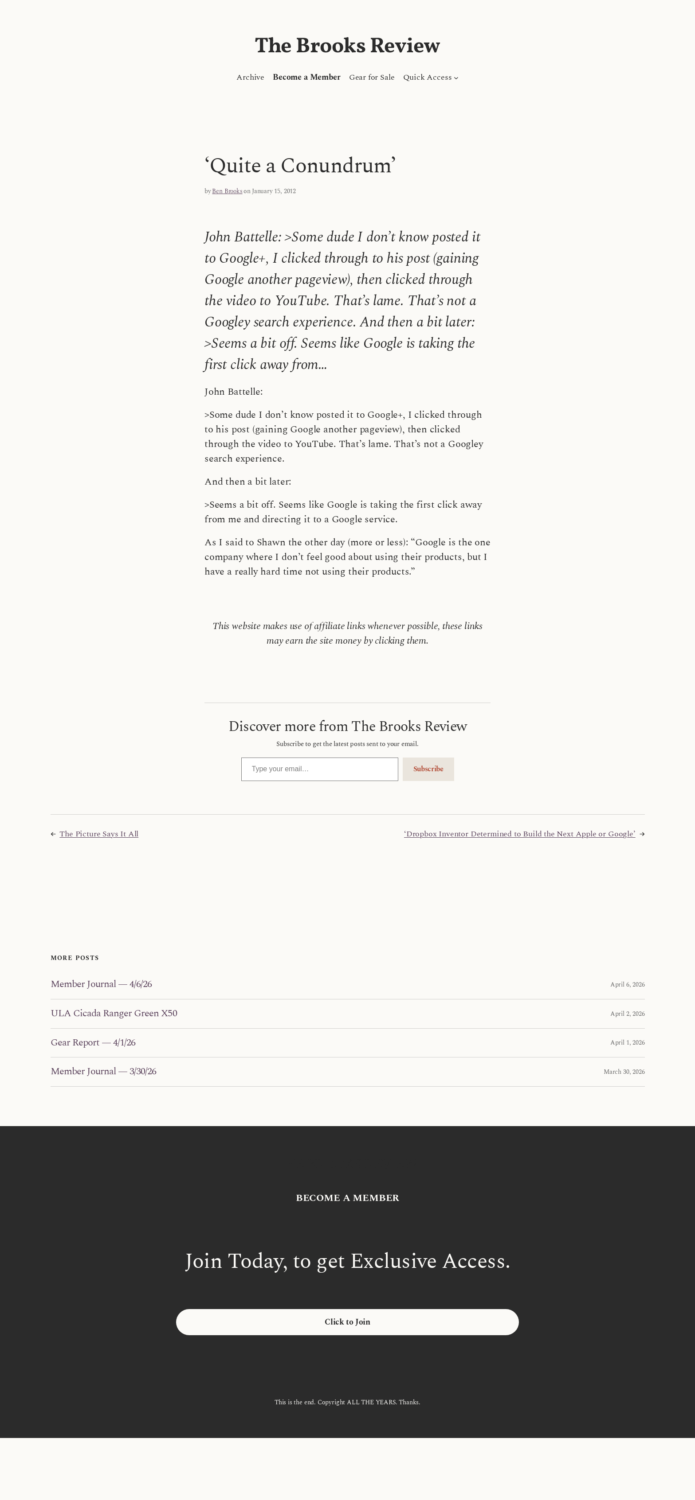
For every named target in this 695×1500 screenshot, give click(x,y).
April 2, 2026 (627, 1013)
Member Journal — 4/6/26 (101, 984)
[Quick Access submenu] (456, 77)
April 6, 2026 (627, 984)
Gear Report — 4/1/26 (93, 1043)
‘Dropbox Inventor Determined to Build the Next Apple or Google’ (520, 834)
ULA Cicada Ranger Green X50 (114, 1013)
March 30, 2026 (624, 1071)
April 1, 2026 (627, 1042)
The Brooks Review (347, 47)
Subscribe (428, 769)
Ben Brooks (227, 191)
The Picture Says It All (98, 834)
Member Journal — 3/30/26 (104, 1071)
